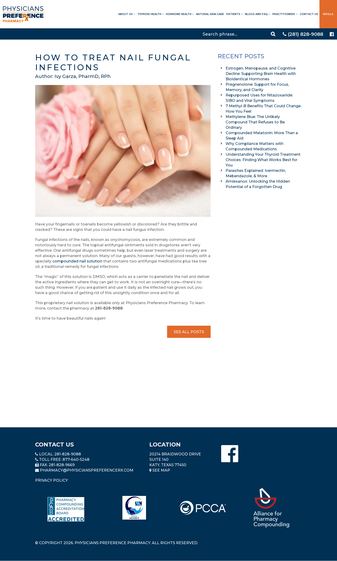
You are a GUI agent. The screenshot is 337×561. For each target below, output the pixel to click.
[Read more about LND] (134, 508)
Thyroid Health (150, 14)
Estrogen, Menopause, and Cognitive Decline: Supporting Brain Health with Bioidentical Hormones (261, 73)
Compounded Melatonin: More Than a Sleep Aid (262, 135)
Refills (328, 14)
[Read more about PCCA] (202, 508)
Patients (234, 14)
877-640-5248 (75, 459)
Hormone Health (180, 14)
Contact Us (309, 14)
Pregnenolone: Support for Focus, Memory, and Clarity (257, 87)
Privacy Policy (51, 480)
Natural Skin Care (210, 14)
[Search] (239, 34)
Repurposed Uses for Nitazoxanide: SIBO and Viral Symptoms (259, 98)
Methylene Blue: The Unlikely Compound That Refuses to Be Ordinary (255, 122)
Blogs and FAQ (257, 14)
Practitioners (284, 14)
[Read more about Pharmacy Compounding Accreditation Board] (66, 509)
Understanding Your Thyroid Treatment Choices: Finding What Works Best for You (263, 159)
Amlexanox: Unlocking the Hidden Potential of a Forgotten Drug (258, 184)
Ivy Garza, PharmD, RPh (83, 76)
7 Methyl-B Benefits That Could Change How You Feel (263, 109)
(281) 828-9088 (303, 34)
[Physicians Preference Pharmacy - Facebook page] (331, 34)
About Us (126, 14)
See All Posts (189, 331)
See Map (159, 470)
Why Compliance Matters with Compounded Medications (254, 146)
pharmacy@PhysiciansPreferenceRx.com (86, 470)
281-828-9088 (67, 454)
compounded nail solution (77, 261)
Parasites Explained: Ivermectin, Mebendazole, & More (256, 173)
